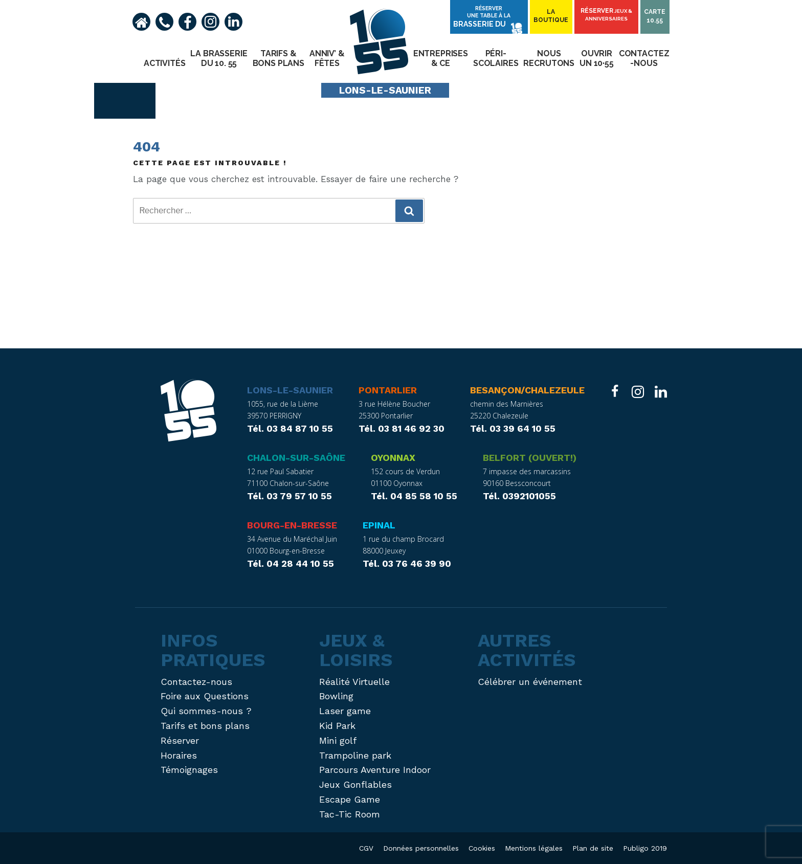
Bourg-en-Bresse (292, 525)
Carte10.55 (655, 17)
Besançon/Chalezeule (527, 390)
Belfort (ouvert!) (529, 457)
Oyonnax (393, 457)
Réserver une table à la (491, 19)
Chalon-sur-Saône (296, 457)
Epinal (379, 525)
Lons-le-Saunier (290, 390)
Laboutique (553, 17)
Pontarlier (388, 390)
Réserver (607, 15)
